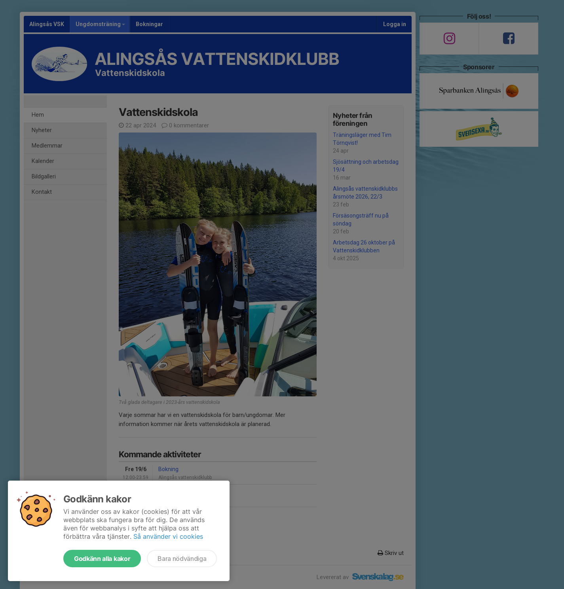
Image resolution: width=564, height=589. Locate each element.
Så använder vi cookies (168, 536)
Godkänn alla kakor (102, 558)
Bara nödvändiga (182, 558)
